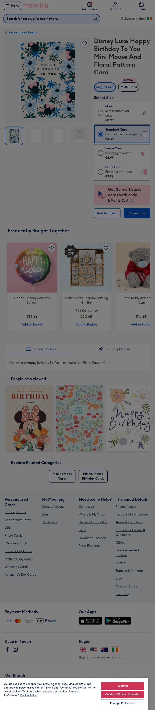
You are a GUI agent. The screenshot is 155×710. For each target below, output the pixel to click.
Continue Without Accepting (122, 694)
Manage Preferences (122, 703)
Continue (122, 685)
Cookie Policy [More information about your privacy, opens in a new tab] (29, 695)
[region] (74, 694)
